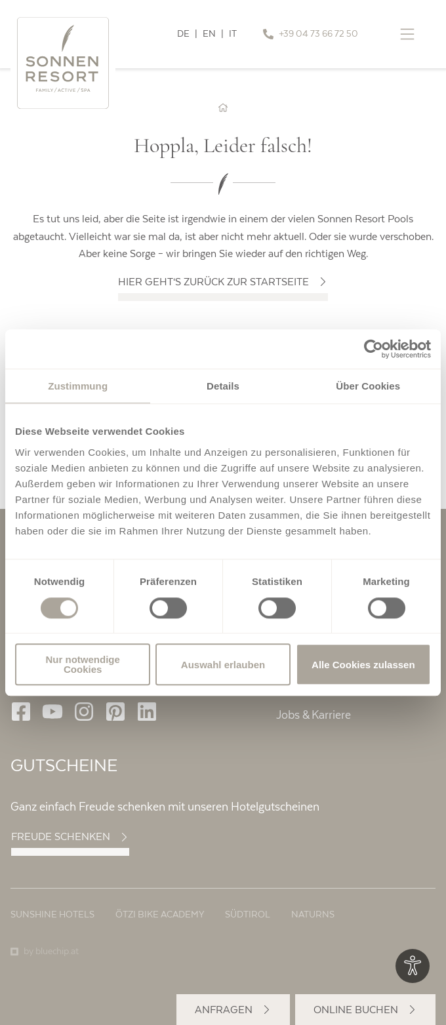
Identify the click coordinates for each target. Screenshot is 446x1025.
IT (233, 34)
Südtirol (247, 914)
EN (209, 34)
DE (183, 34)
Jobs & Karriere (313, 715)
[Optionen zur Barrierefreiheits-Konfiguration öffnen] (412, 966)
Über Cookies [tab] (368, 386)
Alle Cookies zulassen (363, 664)
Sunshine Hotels (52, 914)
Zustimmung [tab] (78, 386)
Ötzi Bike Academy (159, 914)
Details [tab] (223, 386)
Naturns (312, 914)
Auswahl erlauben (223, 664)
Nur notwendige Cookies (83, 664)
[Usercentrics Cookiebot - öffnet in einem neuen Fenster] (373, 349)
